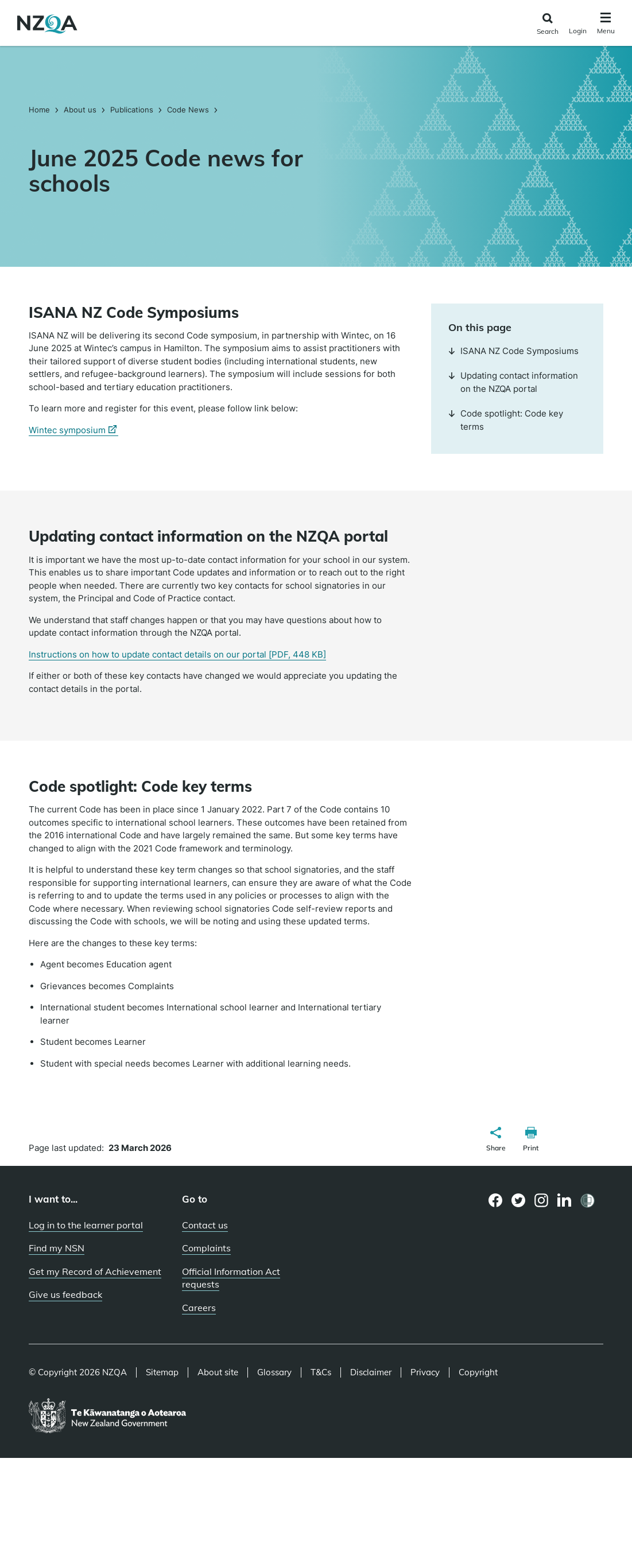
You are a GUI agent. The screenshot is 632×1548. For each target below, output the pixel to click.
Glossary (274, 1372)
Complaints (206, 1248)
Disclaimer (370, 1372)
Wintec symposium (73, 430)
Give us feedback (65, 1294)
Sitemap (162, 1372)
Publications (131, 109)
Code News (188, 109)
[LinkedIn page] (564, 1200)
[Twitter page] (518, 1200)
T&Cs (321, 1372)
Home (40, 109)
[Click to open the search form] (547, 24)
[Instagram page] (541, 1200)
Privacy (425, 1372)
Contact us (205, 1225)
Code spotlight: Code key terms (505, 420)
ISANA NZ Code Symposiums (513, 350)
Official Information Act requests (231, 1278)
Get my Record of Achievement (95, 1271)
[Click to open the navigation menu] (606, 25)
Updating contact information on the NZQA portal (513, 382)
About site (217, 1372)
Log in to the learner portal (86, 1225)
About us (80, 109)
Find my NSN (56, 1248)
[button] (496, 1140)
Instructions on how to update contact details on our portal (177, 654)
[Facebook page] (495, 1200)
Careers (199, 1307)
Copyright (478, 1372)
